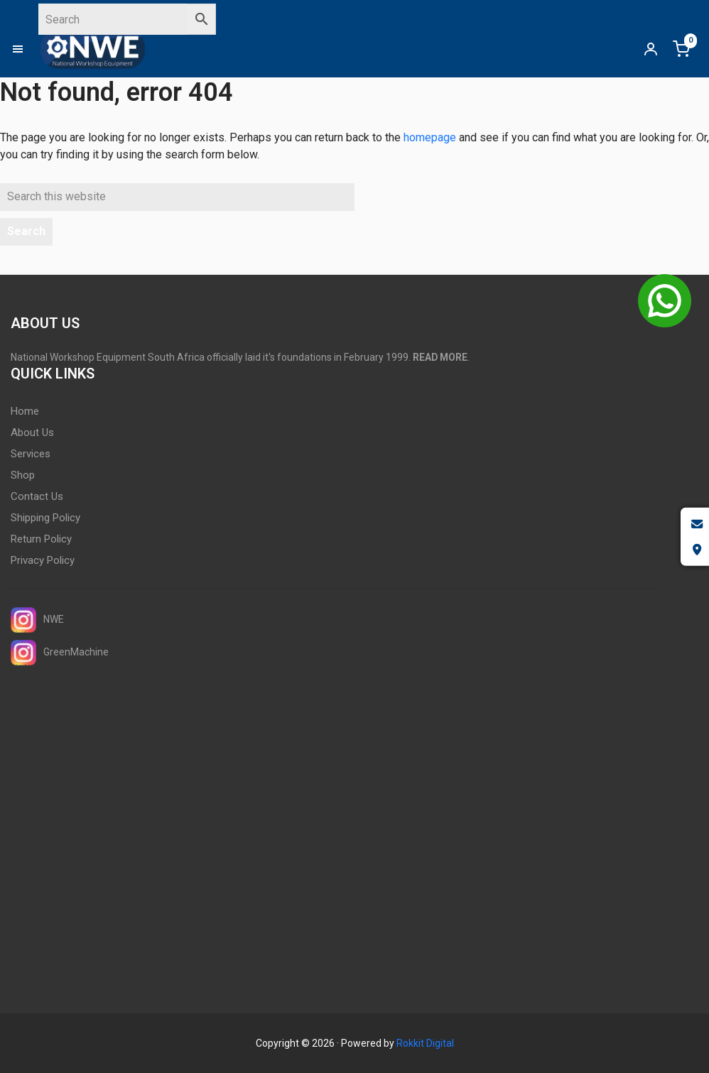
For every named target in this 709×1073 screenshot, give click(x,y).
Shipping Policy (45, 517)
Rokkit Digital (425, 1043)
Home (25, 411)
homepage (430, 137)
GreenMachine (60, 652)
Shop (23, 475)
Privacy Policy (43, 560)
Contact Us (37, 496)
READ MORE (440, 357)
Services (30, 453)
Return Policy (41, 539)
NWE (37, 620)
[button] (25, 49)
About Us (32, 432)
